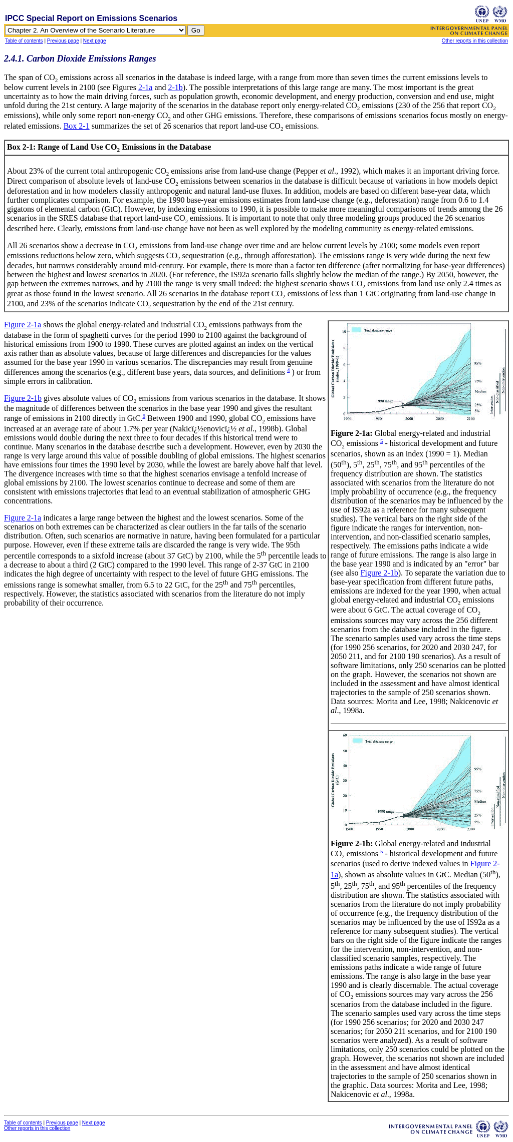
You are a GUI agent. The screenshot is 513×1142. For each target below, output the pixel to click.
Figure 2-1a (22, 324)
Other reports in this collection (475, 41)
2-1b (175, 87)
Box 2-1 (77, 126)
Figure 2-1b (379, 572)
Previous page (63, 41)
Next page (94, 41)
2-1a (145, 87)
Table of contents (24, 41)
